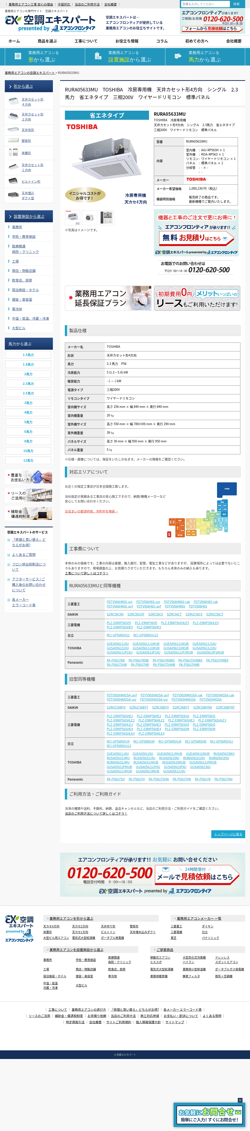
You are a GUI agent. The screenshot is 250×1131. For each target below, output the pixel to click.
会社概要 (110, 4)
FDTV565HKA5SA (184, 699)
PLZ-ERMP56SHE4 (120, 729)
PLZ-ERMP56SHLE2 (121, 720)
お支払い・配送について (181, 1015)
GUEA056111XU (118, 644)
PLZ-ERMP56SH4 (177, 729)
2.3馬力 (28, 383)
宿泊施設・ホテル (25, 289)
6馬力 (28, 431)
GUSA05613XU (200, 767)
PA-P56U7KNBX (164, 660)
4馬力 (28, 412)
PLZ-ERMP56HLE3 (120, 724)
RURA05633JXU (194, 758)
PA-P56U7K (203, 779)
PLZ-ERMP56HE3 (149, 724)
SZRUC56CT (214, 614)
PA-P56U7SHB (117, 664)
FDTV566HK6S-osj (119, 602)
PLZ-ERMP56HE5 (149, 627)
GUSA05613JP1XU (119, 652)
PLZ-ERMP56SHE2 (120, 716)
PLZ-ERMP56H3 (204, 724)
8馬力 (28, 441)
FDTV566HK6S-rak (177, 602)
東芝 (173, 938)
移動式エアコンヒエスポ (160, 959)
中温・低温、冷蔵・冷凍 (30, 318)
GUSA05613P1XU (148, 652)
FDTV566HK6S (175, 606)
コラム (162, 41)
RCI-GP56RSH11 (221, 741)
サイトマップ (174, 1022)
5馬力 (28, 422)
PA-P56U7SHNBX (190, 660)
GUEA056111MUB (176, 644)
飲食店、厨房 (22, 280)
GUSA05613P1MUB (210, 652)
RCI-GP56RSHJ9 (118, 741)
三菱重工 (176, 926)
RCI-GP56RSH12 (118, 635)
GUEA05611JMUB (169, 754)
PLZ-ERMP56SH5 (119, 623)
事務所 (17, 226)
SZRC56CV (155, 614)
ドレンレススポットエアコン (226, 959)
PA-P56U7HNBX (217, 660)
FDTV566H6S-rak (206, 602)
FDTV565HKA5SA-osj (121, 699)
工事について (86, 41)
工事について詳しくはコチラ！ (87, 573)
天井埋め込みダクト (143, 932)
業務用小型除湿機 (194, 969)
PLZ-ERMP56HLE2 (151, 720)
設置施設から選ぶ (29, 216)
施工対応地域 (149, 1015)
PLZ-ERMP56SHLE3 (212, 720)
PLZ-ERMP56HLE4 (151, 733)
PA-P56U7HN (182, 779)
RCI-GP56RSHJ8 (169, 741)
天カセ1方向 (80, 932)
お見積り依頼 (97, 1015)
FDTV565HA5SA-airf (155, 695)
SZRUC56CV (194, 614)
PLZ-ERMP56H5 (146, 623)
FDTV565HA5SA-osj (154, 699)
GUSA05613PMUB (119, 767)
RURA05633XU (219, 758)
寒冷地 (17, 309)
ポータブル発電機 (112, 938)
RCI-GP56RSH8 (195, 741)
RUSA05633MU (224, 754)
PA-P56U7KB (116, 660)
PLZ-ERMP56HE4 (149, 729)
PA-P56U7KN (223, 779)
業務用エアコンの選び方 (89, 1009)
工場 (15, 261)
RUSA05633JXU (144, 758)
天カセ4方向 (51, 926)
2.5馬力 (28, 393)
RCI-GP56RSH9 (144, 741)
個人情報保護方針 (148, 1022)
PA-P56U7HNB (189, 664)
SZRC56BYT (181, 707)
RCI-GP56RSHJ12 (145, 635)
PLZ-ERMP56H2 (204, 716)
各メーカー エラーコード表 (182, 1009)
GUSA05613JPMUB (203, 762)
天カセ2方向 (80, 926)
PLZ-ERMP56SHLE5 (175, 623)
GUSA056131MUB (176, 648)
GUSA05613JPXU (148, 767)
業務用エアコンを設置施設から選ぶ (76, 949)
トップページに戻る (228, 834)
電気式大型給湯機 (83, 938)
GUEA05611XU (143, 754)
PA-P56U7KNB (139, 660)
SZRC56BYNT (225, 707)
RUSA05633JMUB (145, 762)
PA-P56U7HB (140, 664)
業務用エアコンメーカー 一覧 (199, 918)
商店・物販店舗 (24, 270)
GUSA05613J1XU (204, 648)
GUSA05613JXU (174, 771)
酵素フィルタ (191, 976)
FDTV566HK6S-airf (120, 606)
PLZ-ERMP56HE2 (149, 716)
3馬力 (28, 402)
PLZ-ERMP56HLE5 (206, 623)
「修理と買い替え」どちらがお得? (135, 1009)
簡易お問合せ (209, 1115)
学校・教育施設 (24, 236)
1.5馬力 (28, 354)
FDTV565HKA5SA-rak (187, 695)
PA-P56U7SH (116, 779)
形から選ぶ (23, 86)
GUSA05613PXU (175, 767)
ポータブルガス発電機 (229, 969)
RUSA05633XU (169, 758)
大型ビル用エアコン (56, 938)
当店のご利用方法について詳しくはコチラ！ (96, 813)
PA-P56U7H (137, 779)
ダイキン (207, 926)
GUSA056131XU (118, 648)
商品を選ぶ (47, 41)
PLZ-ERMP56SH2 (177, 716)
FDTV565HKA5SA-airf (122, 695)
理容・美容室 (22, 299)
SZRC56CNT (135, 614)
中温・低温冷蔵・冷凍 (50, 985)
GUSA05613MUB (147, 771)
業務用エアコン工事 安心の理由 (31, 4)
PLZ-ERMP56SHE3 (181, 720)
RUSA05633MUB (174, 762)
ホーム (14, 41)
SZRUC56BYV (116, 707)
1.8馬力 (28, 364)
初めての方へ (196, 41)
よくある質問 (212, 1015)
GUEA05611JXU (118, 754)
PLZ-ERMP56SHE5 (120, 627)
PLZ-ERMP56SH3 (177, 724)
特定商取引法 (75, 1022)
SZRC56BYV (160, 707)
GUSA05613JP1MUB (178, 652)
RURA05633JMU (118, 762)
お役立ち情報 (126, 41)
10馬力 (28, 450)
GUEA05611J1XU (204, 644)
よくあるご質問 (24, 554)
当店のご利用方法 (87, 4)
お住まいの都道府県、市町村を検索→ (91, 511)
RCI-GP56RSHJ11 (119, 746)
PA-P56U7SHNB (164, 664)
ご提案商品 (164, 949)
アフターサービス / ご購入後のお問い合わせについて (29, 584)
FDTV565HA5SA (211, 699)
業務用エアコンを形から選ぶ (71, 918)
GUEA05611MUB (198, 754)
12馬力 (28, 460)
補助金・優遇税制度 (69, 1015)
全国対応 (64, 4)
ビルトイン (108, 932)
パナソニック (210, 938)
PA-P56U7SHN (159, 779)
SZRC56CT (174, 614)
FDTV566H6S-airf (149, 606)
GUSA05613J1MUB (146, 648)
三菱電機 (176, 932)
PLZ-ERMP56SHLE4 (121, 733)
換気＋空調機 (223, 976)
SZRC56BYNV (202, 707)
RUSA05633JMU (118, 758)
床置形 (47, 932)
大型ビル (18, 327)
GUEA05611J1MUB (146, 644)
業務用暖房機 (159, 976)
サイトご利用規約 (118, 1022)
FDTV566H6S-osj (148, 602)
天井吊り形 (108, 926)
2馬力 (28, 374)
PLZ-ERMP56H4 (204, 729)
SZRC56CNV (115, 614)
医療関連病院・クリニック (119, 959)
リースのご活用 (39, 1015)
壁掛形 (134, 926)
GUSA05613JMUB (119, 771)
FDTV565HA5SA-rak (220, 695)
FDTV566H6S (198, 606)
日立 (205, 932)
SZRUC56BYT (138, 707)
